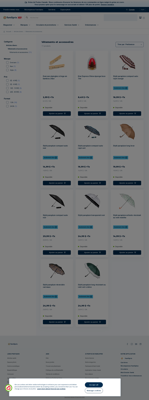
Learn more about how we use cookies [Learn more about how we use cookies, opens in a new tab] (51, 389)
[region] (65, 387)
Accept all (93, 385)
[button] (8, 387)
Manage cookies (94, 390)
